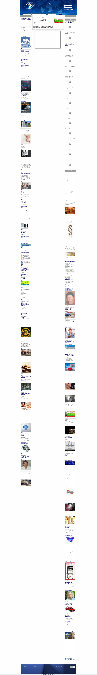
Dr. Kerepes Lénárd (68, 616)
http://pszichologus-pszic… (69, 290)
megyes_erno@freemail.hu (43, 22)
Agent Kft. (22, 192)
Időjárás (67, 16)
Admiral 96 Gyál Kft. (68, 309)
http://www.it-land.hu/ (68, 554)
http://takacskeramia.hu (24, 348)
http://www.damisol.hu (24, 313)
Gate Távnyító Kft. (23, 435)
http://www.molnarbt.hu (68, 441)
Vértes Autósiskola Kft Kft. (25, 241)
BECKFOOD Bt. (23, 278)
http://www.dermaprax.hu (68, 590)
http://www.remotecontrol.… (25, 443)
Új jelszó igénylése (66, 9)
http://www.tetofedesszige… (69, 502)
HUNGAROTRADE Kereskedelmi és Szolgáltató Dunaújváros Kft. (25, 269)
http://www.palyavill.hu (68, 460)
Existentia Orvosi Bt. (68, 375)
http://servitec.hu (67, 656)
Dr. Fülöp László (23, 202)
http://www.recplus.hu (24, 326)
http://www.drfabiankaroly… (25, 459)
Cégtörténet (42, 11)
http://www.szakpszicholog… (69, 288)
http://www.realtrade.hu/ (68, 487)
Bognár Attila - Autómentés (69, 604)
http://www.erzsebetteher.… (69, 561)
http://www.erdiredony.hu (24, 261)
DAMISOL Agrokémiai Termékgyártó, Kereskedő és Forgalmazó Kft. (25, 304)
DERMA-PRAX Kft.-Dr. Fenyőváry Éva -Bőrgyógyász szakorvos (69, 583)
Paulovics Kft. (67, 468)
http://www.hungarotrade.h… (25, 274)
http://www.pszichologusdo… (69, 289)
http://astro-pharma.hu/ (24, 206)
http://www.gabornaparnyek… (69, 631)
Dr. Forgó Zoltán (23, 63)
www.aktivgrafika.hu (70, 663)
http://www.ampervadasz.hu (24, 149)
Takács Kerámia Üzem (24, 341)
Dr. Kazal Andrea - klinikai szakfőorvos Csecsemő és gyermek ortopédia (26, 131)
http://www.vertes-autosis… (24, 243)
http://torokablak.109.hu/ (68, 344)
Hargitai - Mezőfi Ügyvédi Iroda (25, 173)
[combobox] (27, 14)
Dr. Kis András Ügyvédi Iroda (25, 361)
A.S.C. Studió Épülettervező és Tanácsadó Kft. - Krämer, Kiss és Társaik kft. (25, 212)
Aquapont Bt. (67, 527)
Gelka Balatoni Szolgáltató (24, 116)
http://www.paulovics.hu (68, 474)
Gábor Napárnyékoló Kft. (69, 625)
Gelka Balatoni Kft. (23, 95)
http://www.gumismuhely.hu (24, 59)
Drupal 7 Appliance (44, 674)
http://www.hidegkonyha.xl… (25, 280)
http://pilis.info (75, 667)
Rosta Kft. (22, 290)
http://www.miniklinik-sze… (69, 327)
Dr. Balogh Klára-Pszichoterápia (70, 261)
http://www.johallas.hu (68, 621)
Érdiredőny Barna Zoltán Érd (25, 252)
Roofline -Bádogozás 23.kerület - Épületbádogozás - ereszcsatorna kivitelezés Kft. (25, 29)
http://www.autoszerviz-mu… (25, 169)
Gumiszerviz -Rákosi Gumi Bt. (25, 51)
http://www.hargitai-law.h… (24, 181)
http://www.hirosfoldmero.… (25, 236)
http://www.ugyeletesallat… (24, 422)
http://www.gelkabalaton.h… (25, 101)
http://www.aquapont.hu (68, 535)
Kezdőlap (34, 11)
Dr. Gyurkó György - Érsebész (69, 514)
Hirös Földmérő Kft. (24, 232)
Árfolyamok (70, 16)
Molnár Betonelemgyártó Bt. (69, 437)
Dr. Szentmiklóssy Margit (69, 279)
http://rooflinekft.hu (23, 36)
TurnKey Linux (53, 674)
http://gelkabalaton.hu (24, 120)
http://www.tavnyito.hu (24, 442)
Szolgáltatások (50, 11)
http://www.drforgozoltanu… (25, 65)
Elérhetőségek (60, 11)
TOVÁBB (22, 48)
